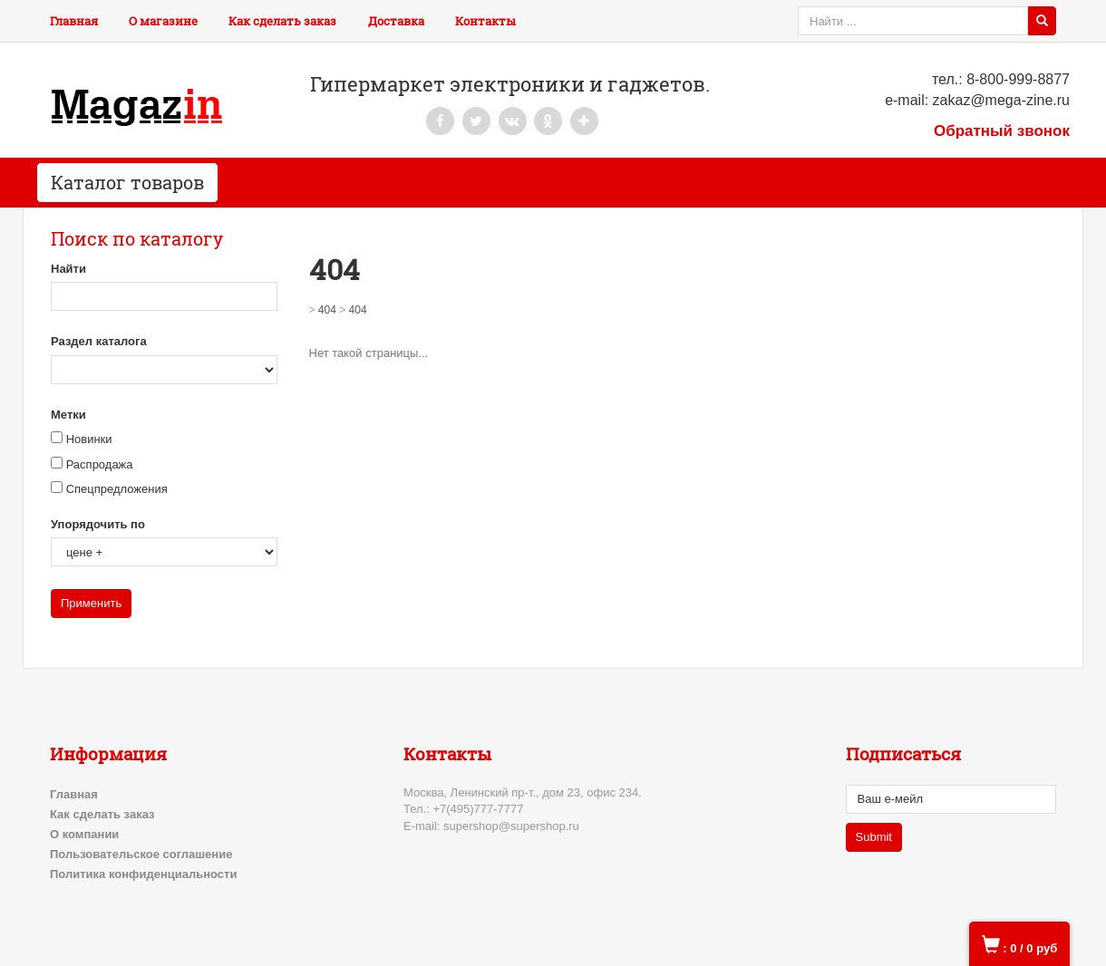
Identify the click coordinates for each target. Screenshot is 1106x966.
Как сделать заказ (282, 21)
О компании (84, 834)
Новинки (89, 439)
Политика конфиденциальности (143, 874)
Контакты (485, 21)
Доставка (396, 21)
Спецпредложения (117, 489)
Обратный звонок (1002, 131)
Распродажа (99, 464)
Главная (74, 21)
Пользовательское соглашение (141, 854)
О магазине (163, 21)
